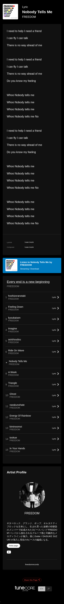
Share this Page (32, 580)
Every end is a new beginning (28, 282)
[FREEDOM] (32, 495)
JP (48, 588)
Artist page (13, 546)
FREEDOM (29, 16)
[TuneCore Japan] (25, 590)
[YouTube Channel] (9, 552)
